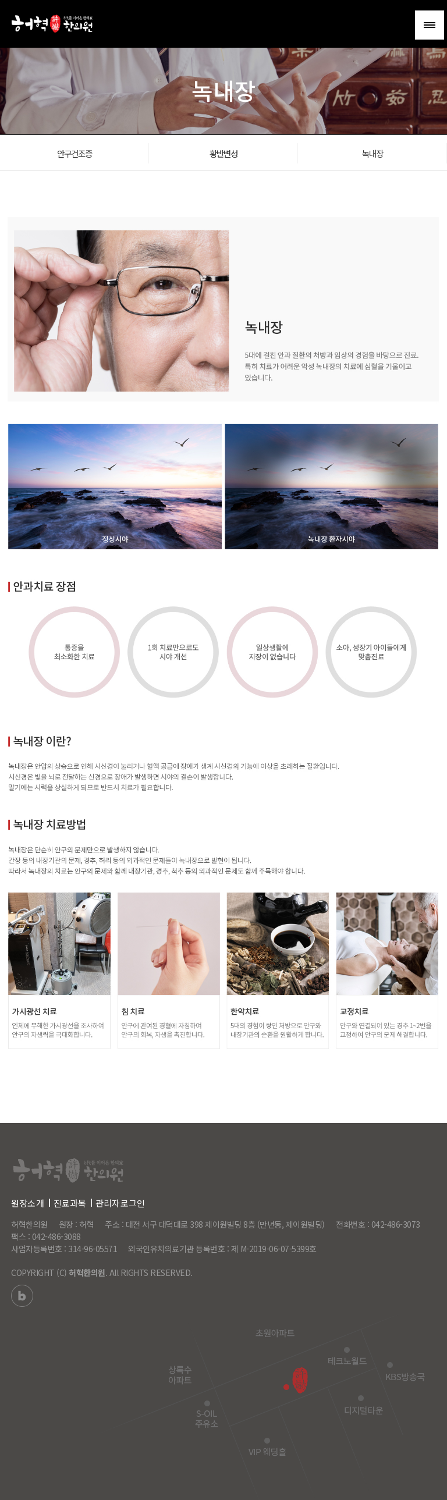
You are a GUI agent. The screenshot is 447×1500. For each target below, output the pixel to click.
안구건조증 (74, 154)
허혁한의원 (87, 1272)
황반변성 (223, 154)
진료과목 (70, 1203)
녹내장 (372, 154)
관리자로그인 (120, 1203)
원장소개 (27, 1203)
